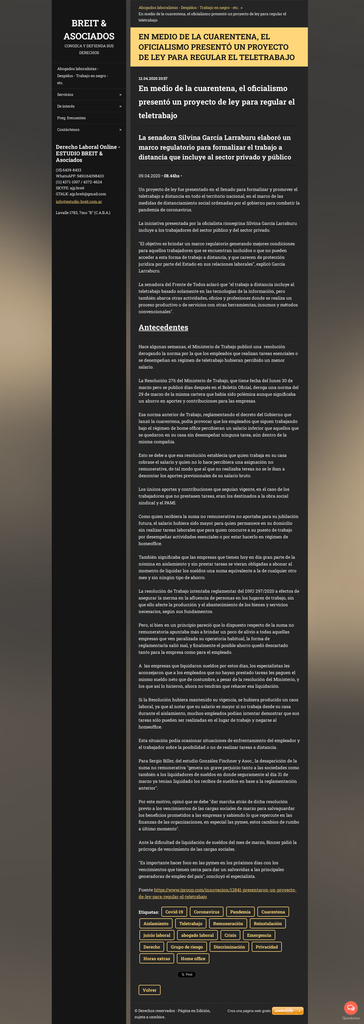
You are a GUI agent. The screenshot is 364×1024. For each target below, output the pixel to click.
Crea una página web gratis (249, 1011)
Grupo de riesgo (187, 947)
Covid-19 (174, 912)
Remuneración (228, 923)
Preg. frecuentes (71, 117)
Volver (150, 990)
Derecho (151, 947)
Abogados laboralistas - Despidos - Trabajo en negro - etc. (82, 75)
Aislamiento (155, 923)
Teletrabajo (190, 923)
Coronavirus (206, 912)
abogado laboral (197, 935)
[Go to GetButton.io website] (351, 1018)
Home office (193, 958)
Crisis (230, 935)
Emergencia (259, 935)
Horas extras (156, 958)
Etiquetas (148, 912)
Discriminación (229, 947)
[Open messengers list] (351, 1008)
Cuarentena (273, 912)
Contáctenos (68, 129)
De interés (66, 106)
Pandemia (240, 912)
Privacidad (267, 947)
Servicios (65, 94)
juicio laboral (156, 935)
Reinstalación (268, 923)
